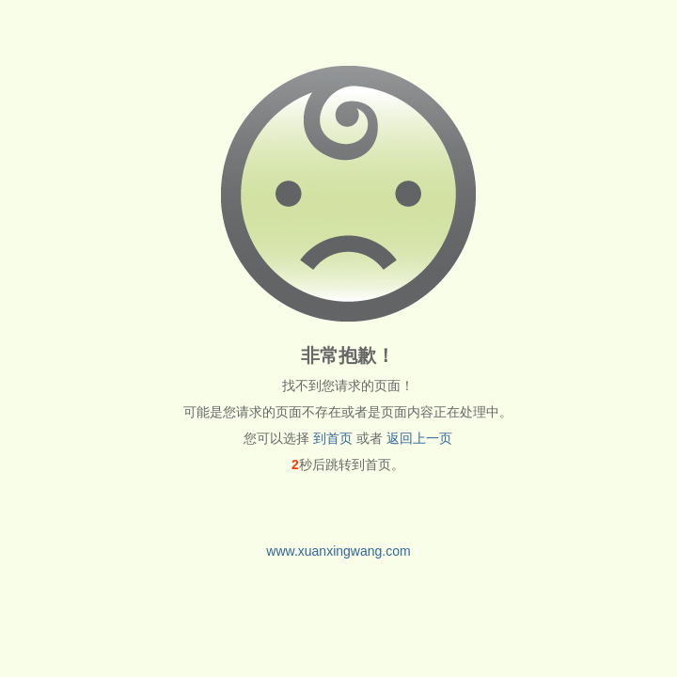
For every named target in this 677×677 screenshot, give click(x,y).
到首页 (333, 438)
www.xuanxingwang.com (338, 551)
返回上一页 (419, 438)
